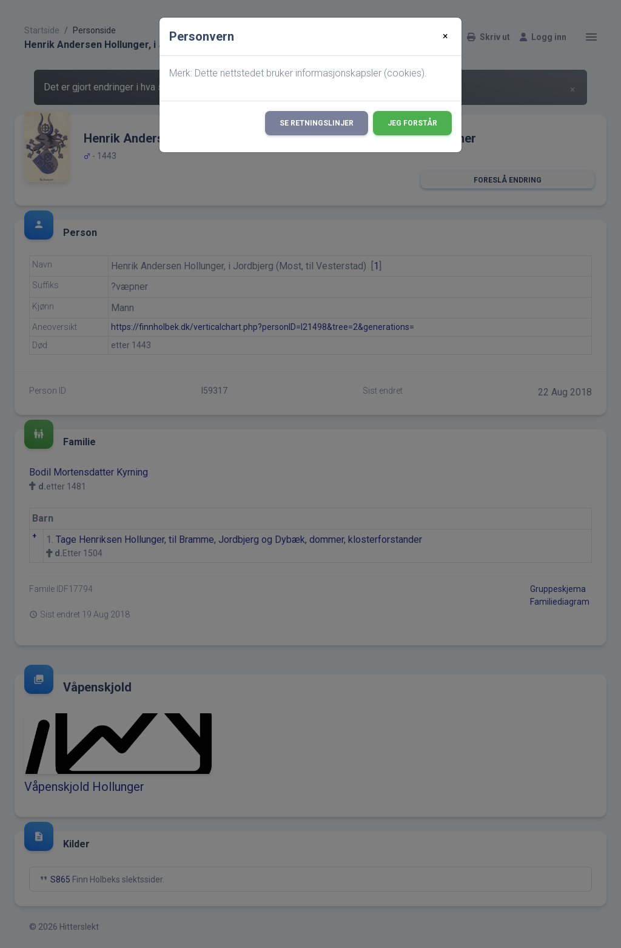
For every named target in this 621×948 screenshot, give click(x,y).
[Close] (445, 36)
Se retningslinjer (317, 123)
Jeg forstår (412, 123)
